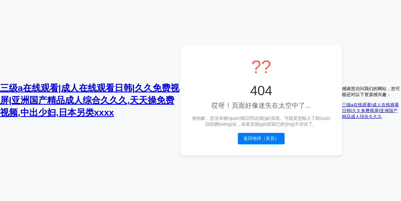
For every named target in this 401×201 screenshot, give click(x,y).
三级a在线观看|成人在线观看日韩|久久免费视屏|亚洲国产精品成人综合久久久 (370, 110)
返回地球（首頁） (261, 138)
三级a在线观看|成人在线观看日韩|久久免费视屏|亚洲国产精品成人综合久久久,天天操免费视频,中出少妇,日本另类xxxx (89, 100)
